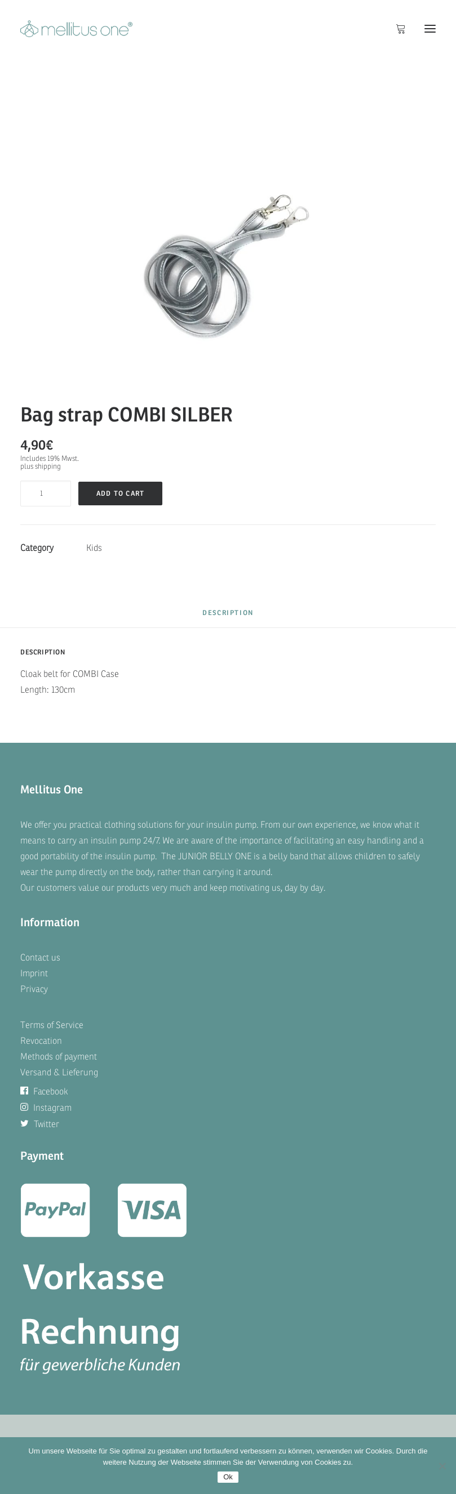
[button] (430, 28)
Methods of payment (58, 1057)
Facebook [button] (44, 1092)
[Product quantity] (45, 493)
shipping (48, 466)
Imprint (34, 973)
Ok (228, 1477)
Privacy (34, 989)
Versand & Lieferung (59, 1072)
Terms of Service (51, 1025)
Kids (94, 548)
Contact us (40, 958)
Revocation (41, 1041)
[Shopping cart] (396, 29)
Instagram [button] (46, 1108)
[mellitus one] (76, 28)
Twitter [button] (39, 1124)
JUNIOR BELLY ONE (214, 856)
